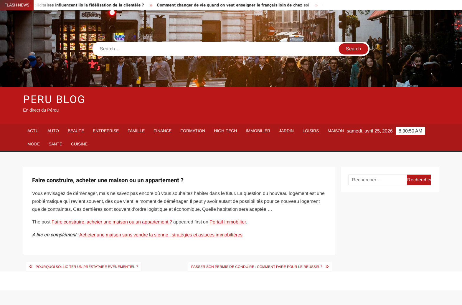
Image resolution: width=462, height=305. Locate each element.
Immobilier (258, 130)
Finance (162, 130)
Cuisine (79, 144)
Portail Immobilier (227, 221)
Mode (33, 144)
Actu (33, 130)
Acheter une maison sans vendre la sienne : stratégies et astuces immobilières (160, 234)
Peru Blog (54, 99)
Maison (336, 130)
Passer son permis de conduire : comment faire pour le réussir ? (256, 267)
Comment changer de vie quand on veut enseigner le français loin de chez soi (237, 5)
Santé (55, 144)
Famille (136, 130)
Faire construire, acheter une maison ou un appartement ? (112, 221)
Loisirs (311, 130)
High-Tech (225, 130)
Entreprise (106, 130)
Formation (192, 130)
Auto (53, 130)
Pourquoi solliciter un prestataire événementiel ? (87, 267)
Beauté (76, 130)
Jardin (286, 130)
